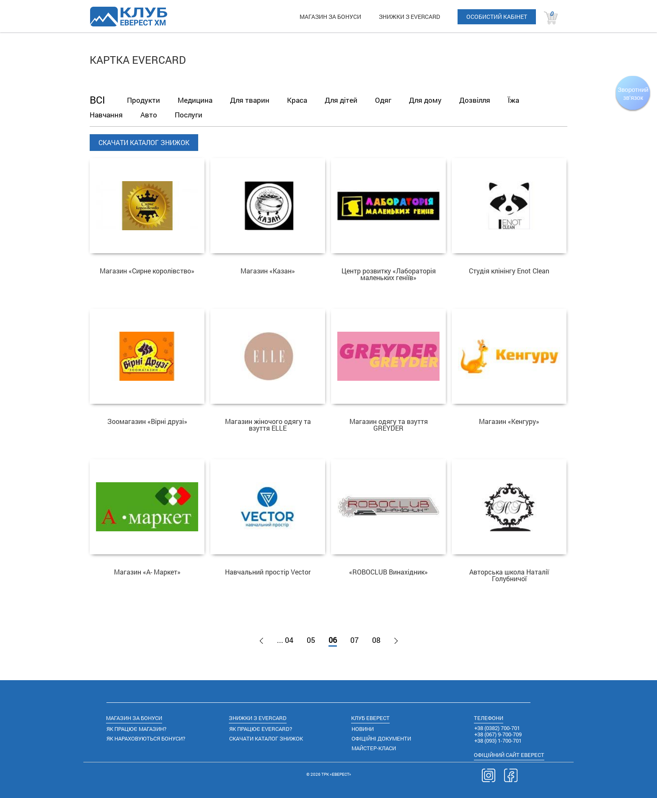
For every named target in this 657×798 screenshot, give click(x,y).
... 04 (285, 640)
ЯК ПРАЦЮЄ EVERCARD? (260, 729)
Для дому (425, 100)
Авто (148, 115)
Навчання (106, 115)
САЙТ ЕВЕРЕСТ (509, 755)
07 (354, 640)
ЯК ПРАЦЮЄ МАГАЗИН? (136, 729)
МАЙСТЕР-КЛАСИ (374, 748)
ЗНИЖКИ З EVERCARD (409, 17)
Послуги (188, 115)
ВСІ (97, 100)
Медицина (195, 100)
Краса (297, 100)
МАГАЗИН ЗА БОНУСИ (330, 17)
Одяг (383, 100)
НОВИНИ (363, 729)
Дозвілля (474, 100)
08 (376, 640)
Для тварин (249, 100)
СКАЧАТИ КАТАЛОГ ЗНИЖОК (143, 142)
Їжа (513, 100)
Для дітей (341, 100)
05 (311, 640)
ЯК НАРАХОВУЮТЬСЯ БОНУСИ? (145, 738)
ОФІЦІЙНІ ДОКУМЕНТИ (381, 738)
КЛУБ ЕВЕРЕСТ (370, 718)
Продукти (143, 100)
